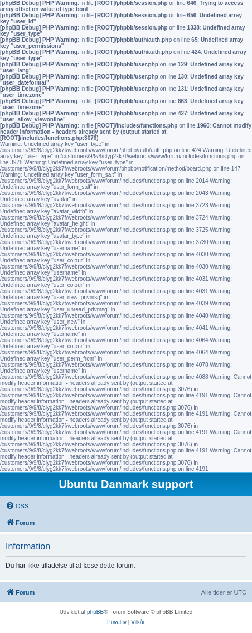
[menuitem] (17, 506)
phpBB (95, 612)
